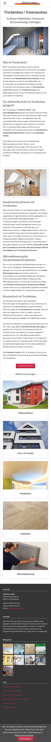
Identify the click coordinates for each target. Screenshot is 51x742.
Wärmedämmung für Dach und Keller (15, 699)
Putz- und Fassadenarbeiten (12, 695)
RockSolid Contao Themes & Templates (16, 720)
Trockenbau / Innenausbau (12, 687)
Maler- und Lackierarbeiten (12, 691)
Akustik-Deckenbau (9, 703)
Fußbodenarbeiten (9, 707)
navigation (5, 3)
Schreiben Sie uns (25, 366)
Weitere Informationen (24, 735)
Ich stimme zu (25, 739)
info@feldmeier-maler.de (16, 608)
